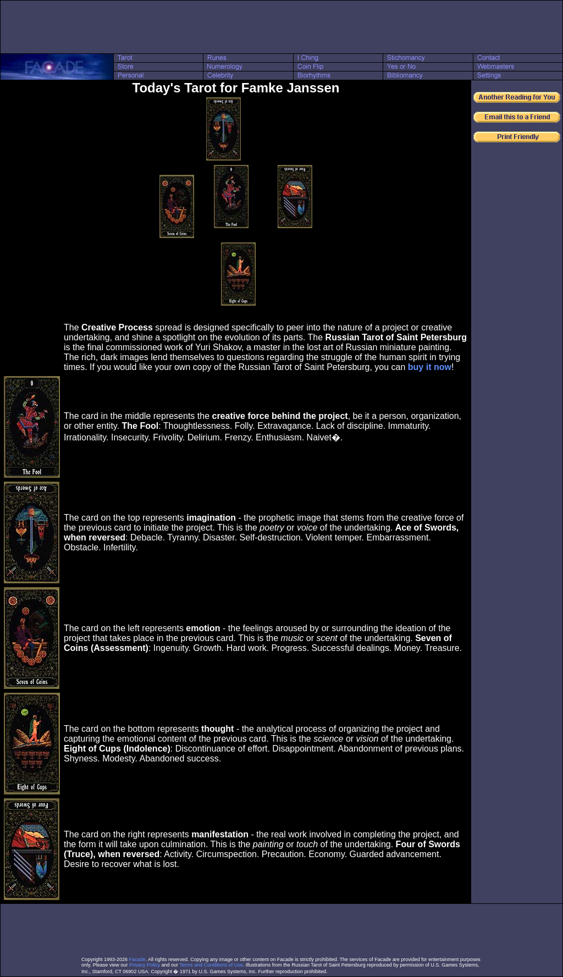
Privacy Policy (144, 965)
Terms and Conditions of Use (211, 965)
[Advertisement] (281, 27)
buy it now (429, 367)
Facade (137, 959)
